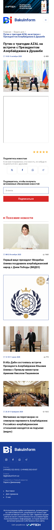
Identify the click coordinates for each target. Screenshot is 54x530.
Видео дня (19, 32)
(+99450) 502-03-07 (29, 470)
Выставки (10, 491)
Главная (7, 32)
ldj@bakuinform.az (11, 476)
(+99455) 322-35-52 (11, 470)
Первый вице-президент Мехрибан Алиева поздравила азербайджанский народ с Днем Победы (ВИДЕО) (25, 264)
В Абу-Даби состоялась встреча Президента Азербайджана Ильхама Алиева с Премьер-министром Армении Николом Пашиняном (24, 368)
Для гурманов (12, 494)
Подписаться (26, 199)
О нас (8, 497)
